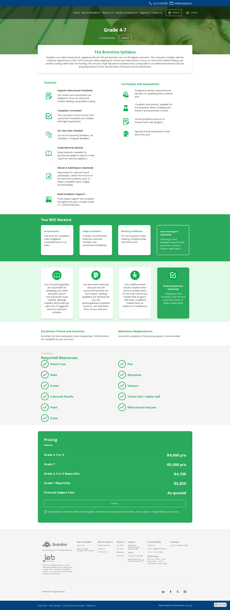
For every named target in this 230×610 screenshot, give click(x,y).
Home (76, 12)
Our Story (120, 545)
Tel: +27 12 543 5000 (155, 552)
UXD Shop (188, 605)
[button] (91, 12)
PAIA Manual (90, 605)
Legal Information (55, 605)
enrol (115, 503)
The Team (120, 549)
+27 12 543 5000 (160, 3)
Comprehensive (107, 37)
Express (125, 37)
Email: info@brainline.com (156, 549)
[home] (45, 12)
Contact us (157, 12)
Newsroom (120, 552)
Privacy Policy (42, 605)
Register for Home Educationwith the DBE (134, 547)
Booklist (131, 552)
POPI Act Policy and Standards (74, 605)
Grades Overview (104, 545)
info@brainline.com (183, 3)
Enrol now (80, 545)
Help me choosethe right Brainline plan (85, 550)
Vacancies (120, 555)
